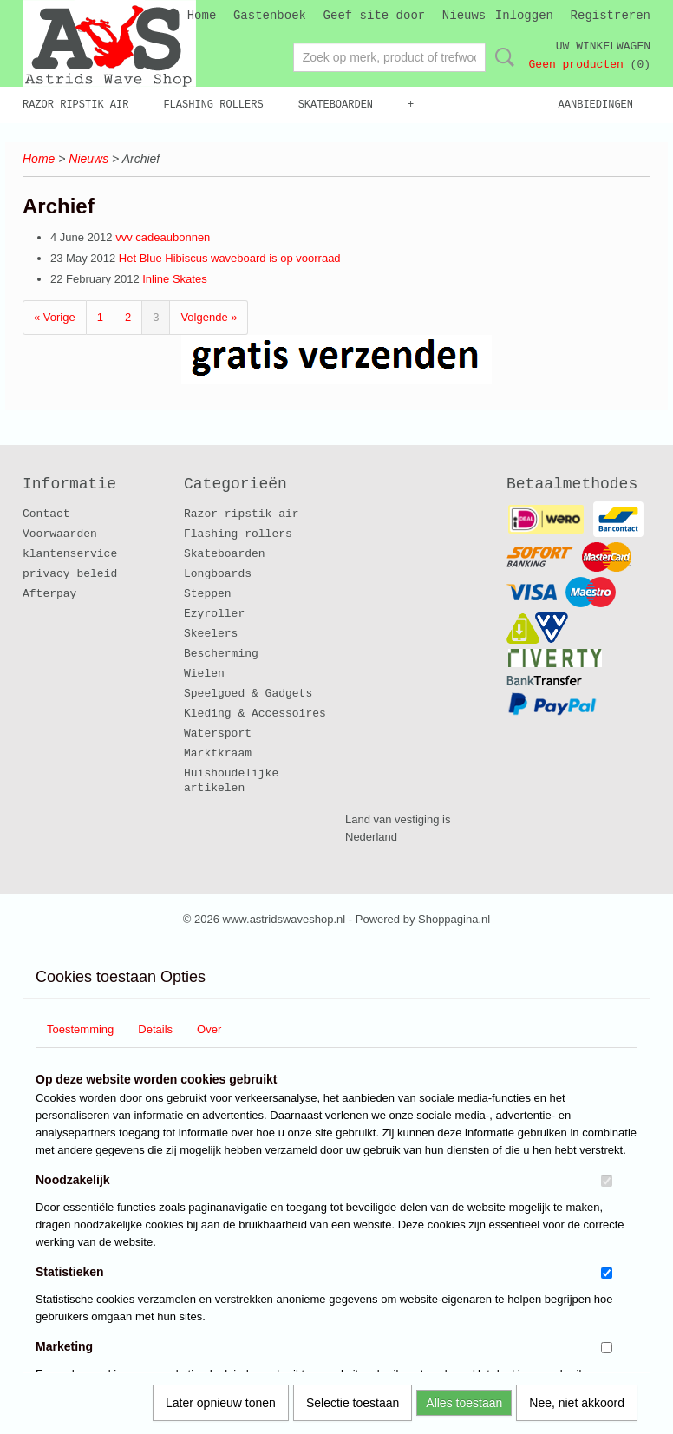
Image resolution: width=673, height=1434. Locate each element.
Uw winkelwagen (603, 46)
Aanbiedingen (596, 105)
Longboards (218, 573)
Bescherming (221, 653)
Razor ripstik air (75, 105)
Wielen (204, 673)
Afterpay (49, 593)
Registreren (610, 16)
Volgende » (208, 317)
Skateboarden (335, 105)
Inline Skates (174, 278)
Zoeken (501, 57)
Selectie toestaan (352, 1403)
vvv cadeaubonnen (162, 237)
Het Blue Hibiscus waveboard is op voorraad (230, 258)
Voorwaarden (60, 533)
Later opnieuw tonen (221, 1403)
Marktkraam (218, 753)
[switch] (606, 1181)
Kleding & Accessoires (255, 713)
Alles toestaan (464, 1403)
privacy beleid (70, 573)
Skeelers (211, 633)
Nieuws (464, 16)
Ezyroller (214, 613)
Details (155, 1029)
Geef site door (374, 16)
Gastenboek (269, 16)
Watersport (218, 733)
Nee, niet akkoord (576, 1403)
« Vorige (54, 317)
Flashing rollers (213, 105)
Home (202, 16)
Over (209, 1029)
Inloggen (524, 16)
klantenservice (70, 553)
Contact (46, 514)
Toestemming (80, 1029)
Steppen (208, 593)
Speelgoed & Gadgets (248, 693)
